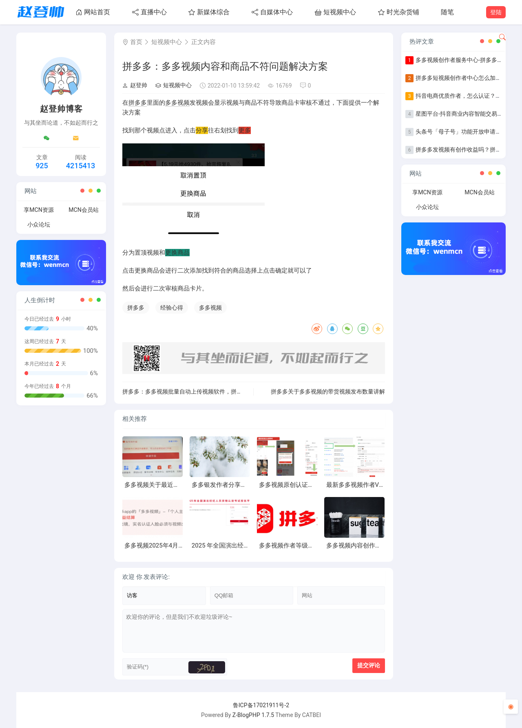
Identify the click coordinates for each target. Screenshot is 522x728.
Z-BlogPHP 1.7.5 (253, 715)
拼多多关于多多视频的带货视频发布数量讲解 (328, 391)
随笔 (447, 12)
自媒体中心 (272, 12)
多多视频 (177, 102)
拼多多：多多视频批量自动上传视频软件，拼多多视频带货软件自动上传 (213, 391)
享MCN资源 (38, 210)
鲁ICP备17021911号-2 (261, 705)
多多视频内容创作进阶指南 (363, 545)
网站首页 (92, 12)
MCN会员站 (83, 210)
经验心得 (171, 307)
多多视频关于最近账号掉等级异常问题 (176, 484)
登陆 (496, 12)
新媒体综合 (209, 12)
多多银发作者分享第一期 (225, 484)
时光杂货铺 (398, 12)
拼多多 (137, 102)
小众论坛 (38, 224)
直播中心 (149, 12)
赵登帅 (134, 85)
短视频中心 (335, 12)
